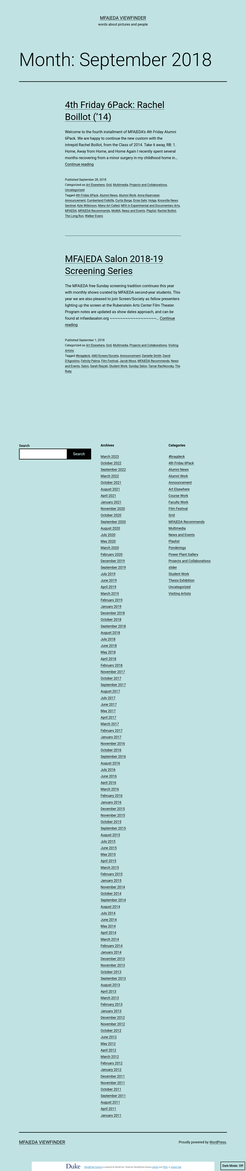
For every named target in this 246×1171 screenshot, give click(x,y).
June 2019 (109, 580)
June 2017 (109, 704)
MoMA (116, 211)
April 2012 (108, 1050)
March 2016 (110, 789)
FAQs (165, 1167)
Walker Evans (94, 216)
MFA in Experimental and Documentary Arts (150, 205)
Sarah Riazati (99, 366)
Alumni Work (127, 195)
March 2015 (110, 868)
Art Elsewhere (95, 185)
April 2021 (108, 496)
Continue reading (79, 164)
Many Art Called (109, 205)
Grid (108, 185)
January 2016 (111, 802)
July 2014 (108, 913)
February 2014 (112, 946)
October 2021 (111, 482)
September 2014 (113, 900)
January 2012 (111, 1070)
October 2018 (111, 619)
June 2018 (109, 646)
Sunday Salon (138, 366)
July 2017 (108, 698)
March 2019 (110, 594)
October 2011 (111, 1089)
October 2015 (111, 822)
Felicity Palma (90, 361)
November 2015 (113, 815)
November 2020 (113, 509)
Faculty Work (178, 502)
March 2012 (110, 1057)
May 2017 (108, 711)
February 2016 (112, 796)
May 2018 (108, 652)
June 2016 (109, 776)
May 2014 (108, 926)
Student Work (118, 366)
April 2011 (108, 1109)
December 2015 (113, 809)
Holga (152, 200)
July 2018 (108, 639)
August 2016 (110, 763)
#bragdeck (83, 356)
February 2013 (112, 1004)
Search (24, 446)
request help (176, 1167)
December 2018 (113, 613)
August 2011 (110, 1102)
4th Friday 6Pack (87, 195)
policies (155, 1167)
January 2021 (111, 502)
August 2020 (110, 528)
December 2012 (113, 1017)
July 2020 (108, 535)
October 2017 (111, 678)
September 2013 (113, 978)
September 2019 (113, 567)
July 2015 (108, 841)
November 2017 (113, 672)
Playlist (151, 211)
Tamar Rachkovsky (161, 366)
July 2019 (108, 574)
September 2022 (113, 469)
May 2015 (108, 854)
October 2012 (111, 1030)
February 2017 (112, 731)
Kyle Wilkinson (87, 205)
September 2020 (113, 522)
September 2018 (113, 626)
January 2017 (111, 737)
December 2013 (113, 959)
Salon (85, 366)
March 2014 (110, 939)
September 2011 (113, 1096)
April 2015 (108, 861)
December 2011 (113, 1076)
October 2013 (111, 972)
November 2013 (113, 965)
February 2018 (112, 665)
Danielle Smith (151, 356)
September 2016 (113, 756)
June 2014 (109, 920)
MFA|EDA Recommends (94, 211)
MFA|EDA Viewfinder (123, 18)
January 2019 (111, 606)
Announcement (75, 200)
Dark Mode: (232, 1166)
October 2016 (111, 750)
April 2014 (108, 933)
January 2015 (111, 880)
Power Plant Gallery (183, 554)
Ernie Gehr (140, 200)
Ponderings (177, 548)
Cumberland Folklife (100, 200)
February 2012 (112, 1063)
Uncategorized (75, 190)
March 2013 (110, 998)
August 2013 (110, 985)
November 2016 (113, 743)
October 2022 (111, 463)
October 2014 (111, 893)
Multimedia (120, 185)
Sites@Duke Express (93, 1167)
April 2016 (108, 783)
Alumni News (109, 195)
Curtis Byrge (123, 200)
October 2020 (111, 515)
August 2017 (110, 691)
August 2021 (110, 489)
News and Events (133, 211)
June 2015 (109, 848)
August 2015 (110, 835)
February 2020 (112, 554)
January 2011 (111, 1115)
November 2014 (113, 887)
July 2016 (108, 770)
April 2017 (108, 717)
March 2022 (110, 476)
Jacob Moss (127, 361)
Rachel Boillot (167, 211)
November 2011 (113, 1083)
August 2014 (110, 907)
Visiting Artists (180, 594)
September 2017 (113, 685)
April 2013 (108, 991)
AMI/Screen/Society (105, 356)
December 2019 (113, 561)
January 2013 (111, 1011)
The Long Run (74, 216)
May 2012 (108, 1044)
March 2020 (110, 548)
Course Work (178, 496)
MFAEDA (71, 211)
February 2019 (112, 600)
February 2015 (112, 874)
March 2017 (110, 724)
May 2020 (108, 541)
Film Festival (109, 361)
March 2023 (110, 457)
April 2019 (108, 587)
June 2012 (109, 1037)
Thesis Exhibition (181, 580)
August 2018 (110, 633)
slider (173, 567)
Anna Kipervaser (148, 195)
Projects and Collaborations (148, 185)
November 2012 (113, 1024)
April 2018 (108, 659)
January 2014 (111, 952)
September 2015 (113, 828)
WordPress (217, 1142)
